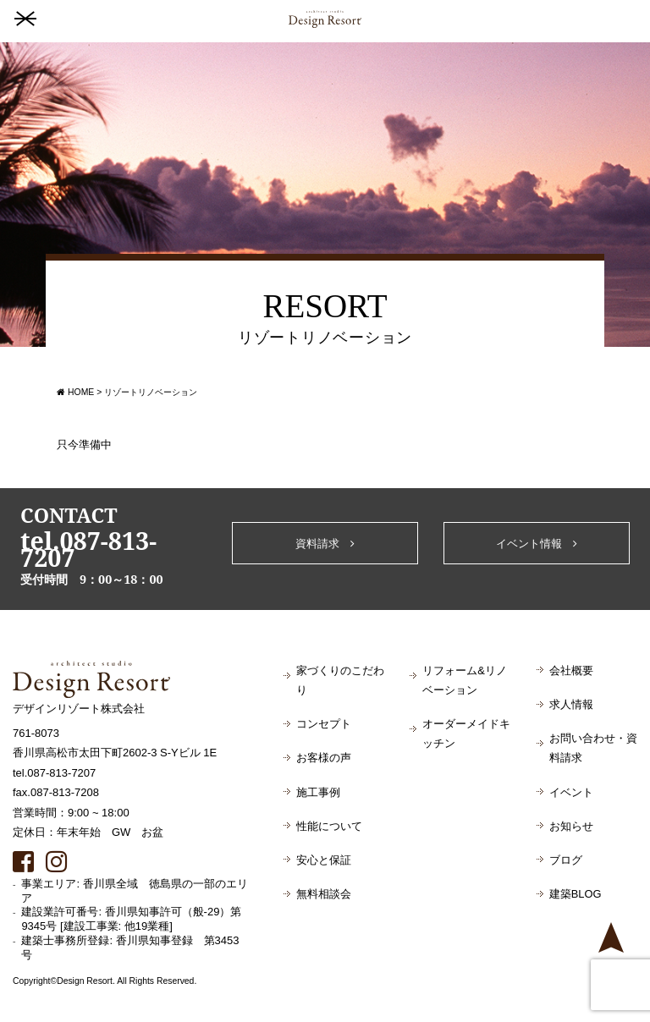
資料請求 (325, 543)
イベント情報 (536, 543)
